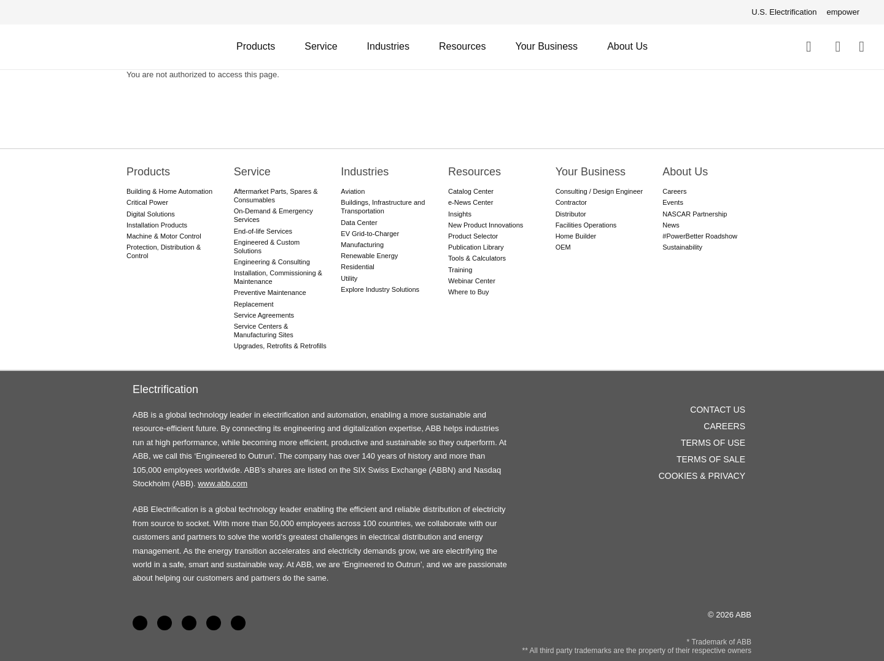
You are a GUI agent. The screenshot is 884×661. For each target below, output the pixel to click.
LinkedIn (164, 623)
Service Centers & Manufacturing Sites (263, 330)
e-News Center (470, 202)
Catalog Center (471, 191)
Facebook (140, 623)
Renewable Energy (369, 255)
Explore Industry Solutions (380, 289)
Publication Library (476, 247)
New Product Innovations (485, 225)
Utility (349, 278)
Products (255, 46)
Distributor (571, 214)
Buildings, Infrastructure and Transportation (383, 207)
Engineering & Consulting (272, 262)
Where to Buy (468, 292)
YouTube (189, 623)
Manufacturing (362, 244)
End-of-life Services (263, 231)
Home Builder (576, 236)
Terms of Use (713, 443)
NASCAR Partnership (694, 214)
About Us (627, 46)
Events (672, 202)
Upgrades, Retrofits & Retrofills (280, 346)
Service (320, 46)
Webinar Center (471, 281)
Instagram (238, 623)
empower (843, 12)
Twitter (213, 623)
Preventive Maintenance (270, 292)
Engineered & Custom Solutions (267, 246)
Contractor (571, 202)
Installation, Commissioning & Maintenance (278, 277)
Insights (459, 214)
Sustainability (682, 247)
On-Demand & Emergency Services (273, 215)
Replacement (254, 304)
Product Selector (473, 236)
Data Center (359, 222)
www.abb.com (222, 483)
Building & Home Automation (169, 191)
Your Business (546, 46)
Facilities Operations (586, 225)
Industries (388, 46)
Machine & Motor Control (163, 236)
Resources (462, 46)
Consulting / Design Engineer (599, 191)
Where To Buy (861, 46)
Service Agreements (264, 315)
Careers (674, 191)
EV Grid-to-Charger (370, 233)
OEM (563, 247)
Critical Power (147, 202)
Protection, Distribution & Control (163, 251)
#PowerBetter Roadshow (699, 236)
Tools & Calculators (477, 258)
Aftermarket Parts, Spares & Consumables (276, 196)
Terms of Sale (711, 459)
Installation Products (156, 225)
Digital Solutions (150, 214)
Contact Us (837, 46)
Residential (357, 266)
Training (460, 269)
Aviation (353, 191)
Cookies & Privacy (702, 476)
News (671, 225)
